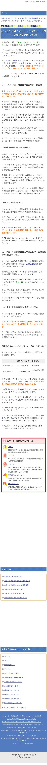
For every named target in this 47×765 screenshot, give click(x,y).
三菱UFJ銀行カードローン (13, 682)
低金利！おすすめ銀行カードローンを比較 (21, 727)
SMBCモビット (13, 484)
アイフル (10, 418)
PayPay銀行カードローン (13, 703)
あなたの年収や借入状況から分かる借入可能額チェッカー (21, 722)
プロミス (15, 61)
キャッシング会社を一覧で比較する (14, 707)
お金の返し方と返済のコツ (13, 577)
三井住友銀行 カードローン (13, 677)
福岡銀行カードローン (11, 694)
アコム (8, 61)
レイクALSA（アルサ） (12, 673)
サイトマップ (16, 743)
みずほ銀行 (30, 264)
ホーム (4, 716)
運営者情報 (29, 743)
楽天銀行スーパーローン (16, 475)
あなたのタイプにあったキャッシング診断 (21, 719)
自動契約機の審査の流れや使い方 (15, 598)
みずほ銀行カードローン (12, 686)
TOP (9, 18)
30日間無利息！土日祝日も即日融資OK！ (20, 26)
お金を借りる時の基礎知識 (13, 589)
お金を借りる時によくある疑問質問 (16, 585)
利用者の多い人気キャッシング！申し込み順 (26, 716)
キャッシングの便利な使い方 (14, 593)
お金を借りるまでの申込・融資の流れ (17, 581)
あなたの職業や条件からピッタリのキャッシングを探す (21, 724)
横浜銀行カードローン (11, 690)
